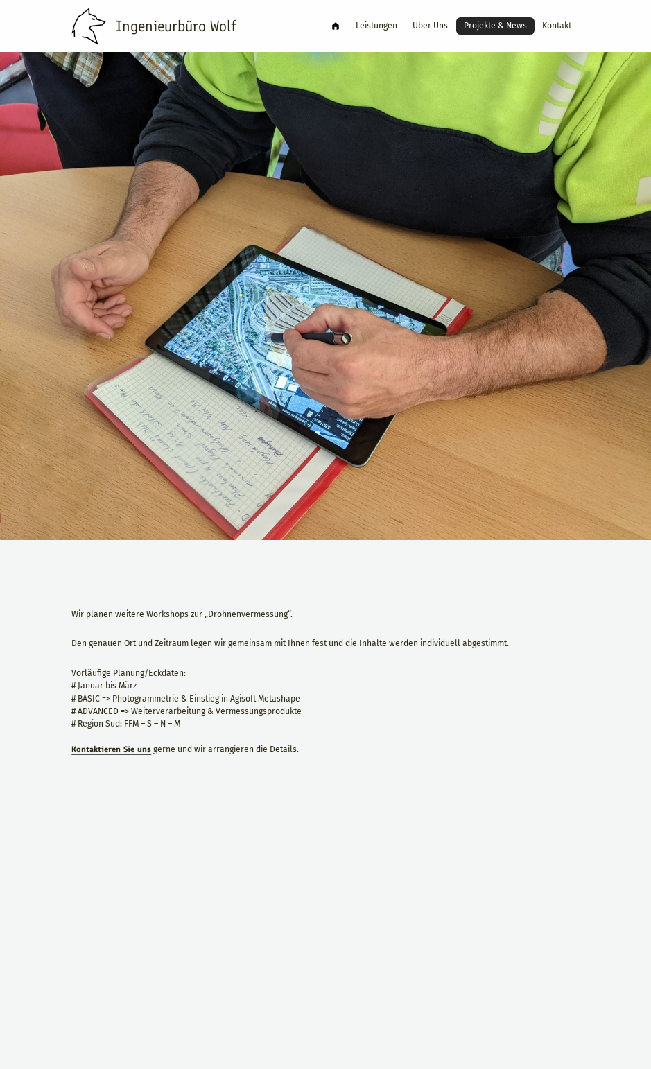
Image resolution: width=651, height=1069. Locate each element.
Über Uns (424, 26)
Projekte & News (491, 26)
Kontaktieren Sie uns (111, 800)
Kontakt (556, 26)
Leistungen (366, 26)
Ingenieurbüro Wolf (322, 26)
